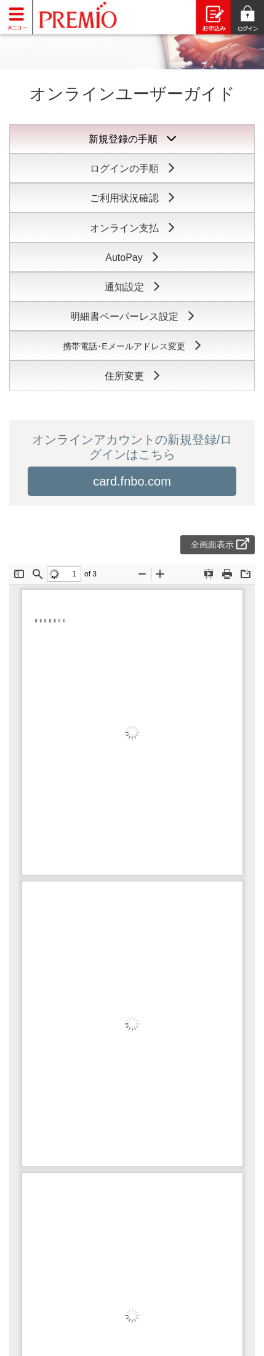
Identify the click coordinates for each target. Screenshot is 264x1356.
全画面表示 (220, 544)
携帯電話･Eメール (132, 346)
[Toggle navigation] (16, 16)
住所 (132, 376)
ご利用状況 (132, 198)
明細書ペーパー (132, 316)
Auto (132, 257)
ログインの (132, 168)
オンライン (132, 228)
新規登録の (132, 139)
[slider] (132, 48)
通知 (132, 287)
